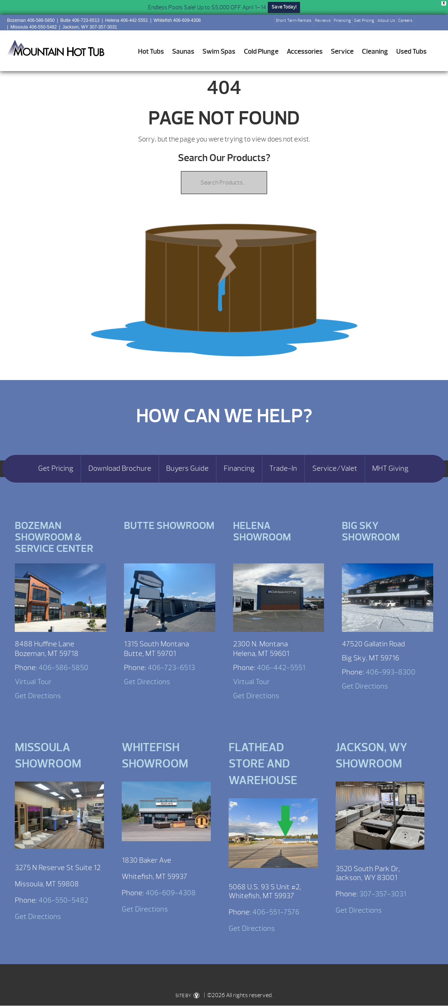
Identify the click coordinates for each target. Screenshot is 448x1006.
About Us (386, 20)
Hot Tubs (151, 51)
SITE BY (187, 996)
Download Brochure (119, 468)
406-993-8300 (390, 672)
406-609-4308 (170, 892)
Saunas (183, 51)
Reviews (323, 20)
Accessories (305, 51)
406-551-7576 (275, 912)
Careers (405, 20)
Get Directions (38, 695)
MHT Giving (390, 468)
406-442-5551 (281, 667)
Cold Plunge (261, 51)
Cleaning (375, 51)
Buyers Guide (187, 468)
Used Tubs (411, 51)
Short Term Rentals (293, 20)
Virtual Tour (33, 681)
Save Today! (284, 7)
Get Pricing (364, 20)
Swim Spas (218, 51)
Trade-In (283, 468)
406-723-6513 (171, 667)
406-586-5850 (63, 667)
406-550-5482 (63, 900)
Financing (342, 20)
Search (422, 22)
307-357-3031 (382, 894)
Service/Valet (334, 468)
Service (342, 51)
